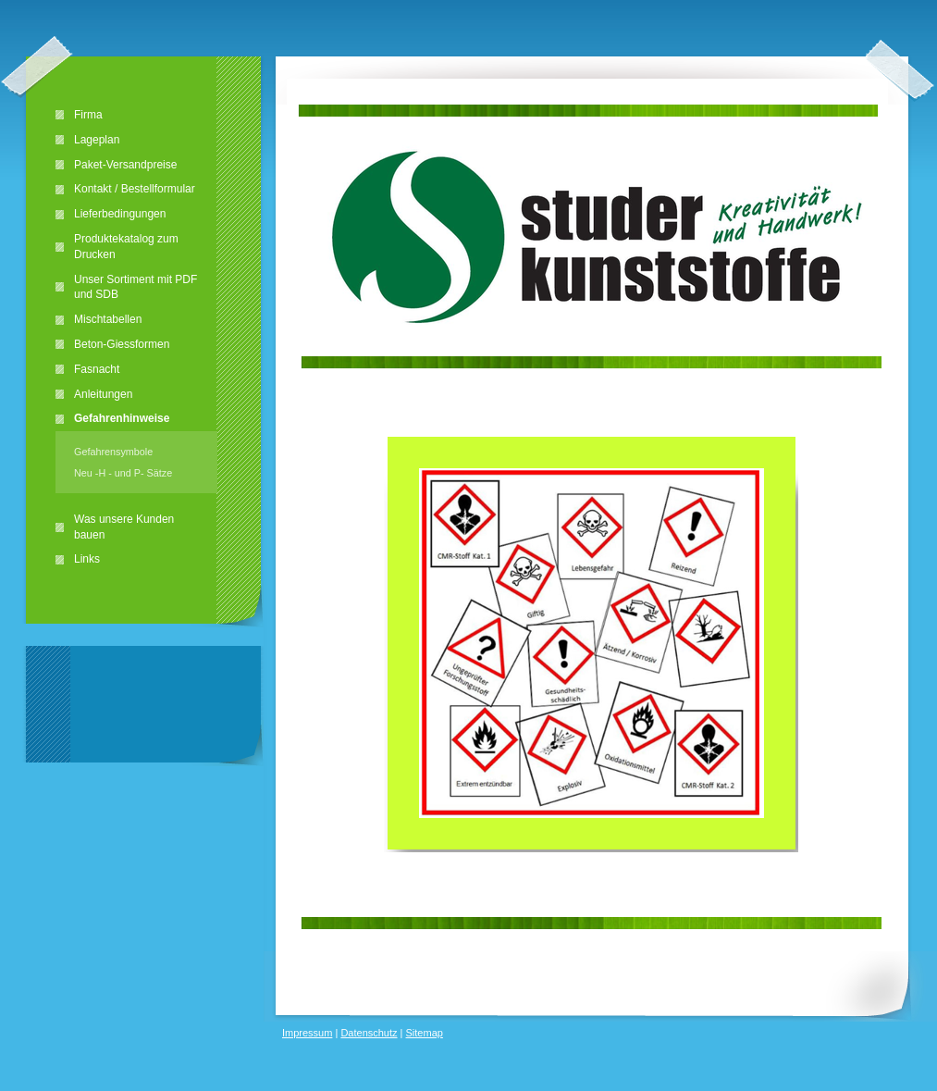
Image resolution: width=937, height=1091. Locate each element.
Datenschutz (368, 1032)
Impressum (307, 1032)
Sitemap (424, 1032)
